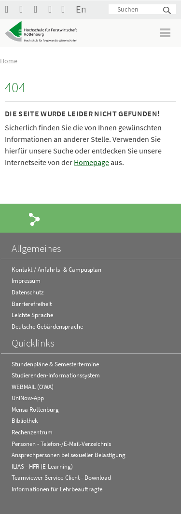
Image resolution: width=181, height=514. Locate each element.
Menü (165, 33)
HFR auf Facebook (9, 9)
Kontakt (66, 9)
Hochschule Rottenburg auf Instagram (38, 9)
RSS (53, 9)
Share (35, 218)
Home (8, 60)
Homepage (91, 162)
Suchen (167, 11)
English (80, 9)
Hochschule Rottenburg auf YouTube (24, 9)
